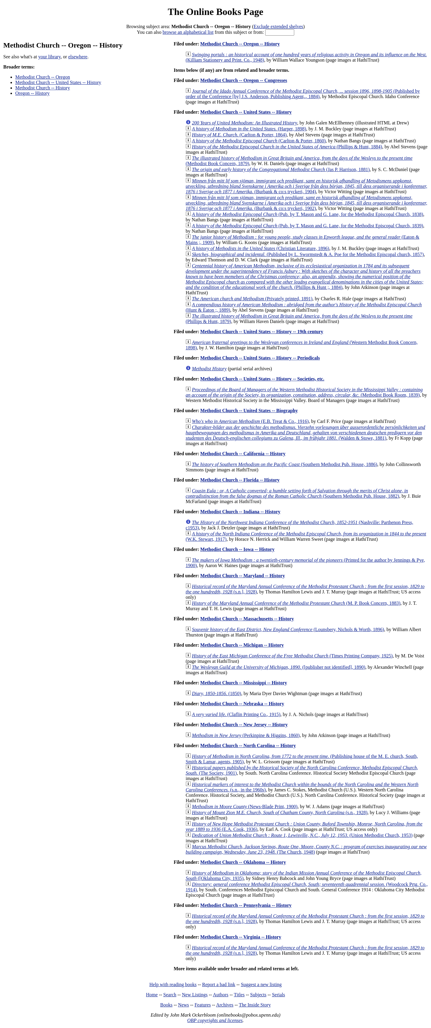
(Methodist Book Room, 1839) (304, 392)
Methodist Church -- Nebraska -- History (242, 703)
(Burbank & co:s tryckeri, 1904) (306, 186)
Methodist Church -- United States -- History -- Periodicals (260, 357)
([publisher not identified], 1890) (278, 667)
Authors (220, 994)
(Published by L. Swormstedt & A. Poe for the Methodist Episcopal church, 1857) (308, 254)
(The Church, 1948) (306, 849)
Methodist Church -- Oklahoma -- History (243, 862)
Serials (278, 994)
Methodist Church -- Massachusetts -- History (247, 618)
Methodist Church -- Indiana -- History (240, 511)
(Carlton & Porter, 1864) (239, 134)
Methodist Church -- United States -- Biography (249, 410)
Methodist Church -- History (42, 87)
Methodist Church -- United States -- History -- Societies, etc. (262, 378)
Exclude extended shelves (278, 26)
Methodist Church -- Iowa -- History (237, 549)
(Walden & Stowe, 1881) (305, 433)
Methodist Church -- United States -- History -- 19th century (261, 331)
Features (203, 1004)
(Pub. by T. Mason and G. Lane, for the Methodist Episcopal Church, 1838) (307, 214)
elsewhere (77, 56)
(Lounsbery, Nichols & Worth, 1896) (288, 629)
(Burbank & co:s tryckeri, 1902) (306, 203)
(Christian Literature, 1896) (260, 248)
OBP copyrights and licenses (214, 1020)
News (183, 1004)
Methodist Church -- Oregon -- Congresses (243, 80)
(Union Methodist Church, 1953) (302, 835)
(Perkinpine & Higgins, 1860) (246, 735)
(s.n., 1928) (279, 812)
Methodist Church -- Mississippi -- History (243, 682)
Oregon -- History (32, 93)
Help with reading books (173, 984)
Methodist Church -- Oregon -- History (240, 43)
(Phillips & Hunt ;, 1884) (305, 276)
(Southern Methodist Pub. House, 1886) (284, 464)
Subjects (258, 994)
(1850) (216, 693)
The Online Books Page (215, 11)
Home (152, 994)
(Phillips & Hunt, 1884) (287, 146)
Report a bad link (218, 984)
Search (170, 994)
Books (166, 1004)
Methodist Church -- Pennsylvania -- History (246, 905)
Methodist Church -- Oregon (42, 77)
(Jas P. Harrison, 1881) (281, 169)
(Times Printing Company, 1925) (292, 655)
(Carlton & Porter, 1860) (259, 140)
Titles (239, 994)
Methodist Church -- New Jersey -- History (244, 724)
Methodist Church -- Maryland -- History (242, 575)
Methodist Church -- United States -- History (58, 82)
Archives (224, 1004)
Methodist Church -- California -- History (243, 453)
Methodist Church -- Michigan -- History (242, 645)
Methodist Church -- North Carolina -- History (248, 745)
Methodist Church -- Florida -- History (240, 479)
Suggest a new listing (261, 984)
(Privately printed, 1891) (252, 298)
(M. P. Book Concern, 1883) (296, 603)
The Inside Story (255, 1004)
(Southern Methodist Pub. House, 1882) (297, 493)
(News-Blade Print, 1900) (245, 806)
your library (49, 56)
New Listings (195, 994)
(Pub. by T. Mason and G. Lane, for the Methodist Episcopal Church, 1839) (307, 225)
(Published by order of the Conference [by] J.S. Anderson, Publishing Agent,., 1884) (303, 94)
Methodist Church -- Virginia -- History (240, 936)
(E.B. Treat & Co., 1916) (250, 421)
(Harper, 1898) (249, 128)
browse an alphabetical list (188, 32)
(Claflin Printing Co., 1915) (236, 714)
